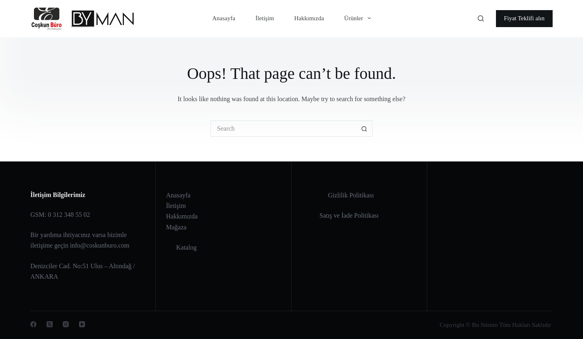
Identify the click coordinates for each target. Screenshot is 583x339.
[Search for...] (283, 129)
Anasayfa (223, 18)
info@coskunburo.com (100, 245)
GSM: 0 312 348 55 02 (60, 214)
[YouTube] (82, 324)
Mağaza (176, 227)
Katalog (186, 247)
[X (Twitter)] (50, 324)
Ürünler (359, 18)
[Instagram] (66, 324)
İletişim (264, 18)
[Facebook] (33, 324)
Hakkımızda (309, 18)
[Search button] (364, 129)
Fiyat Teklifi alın (524, 18)
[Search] (481, 18)
